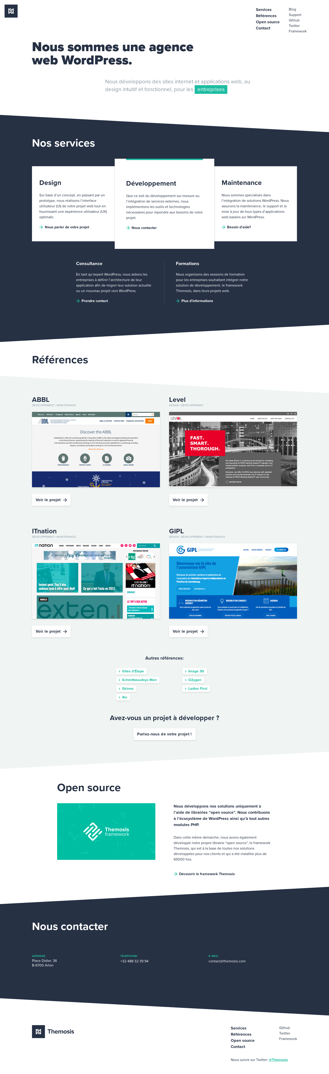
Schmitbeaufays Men (138, 680)
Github (294, 20)
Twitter (294, 26)
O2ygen (193, 680)
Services (264, 9)
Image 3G (194, 671)
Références (266, 15)
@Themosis (278, 1060)
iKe (123, 697)
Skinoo (126, 688)
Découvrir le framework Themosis (204, 874)
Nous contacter (141, 228)
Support (295, 15)
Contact (263, 28)
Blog (292, 9)
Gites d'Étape (131, 671)
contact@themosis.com (227, 961)
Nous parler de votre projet (64, 227)
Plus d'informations (194, 301)
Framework (298, 31)
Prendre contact (92, 301)
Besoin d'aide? (236, 227)
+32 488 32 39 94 (134, 961)
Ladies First (196, 688)
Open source (268, 21)
